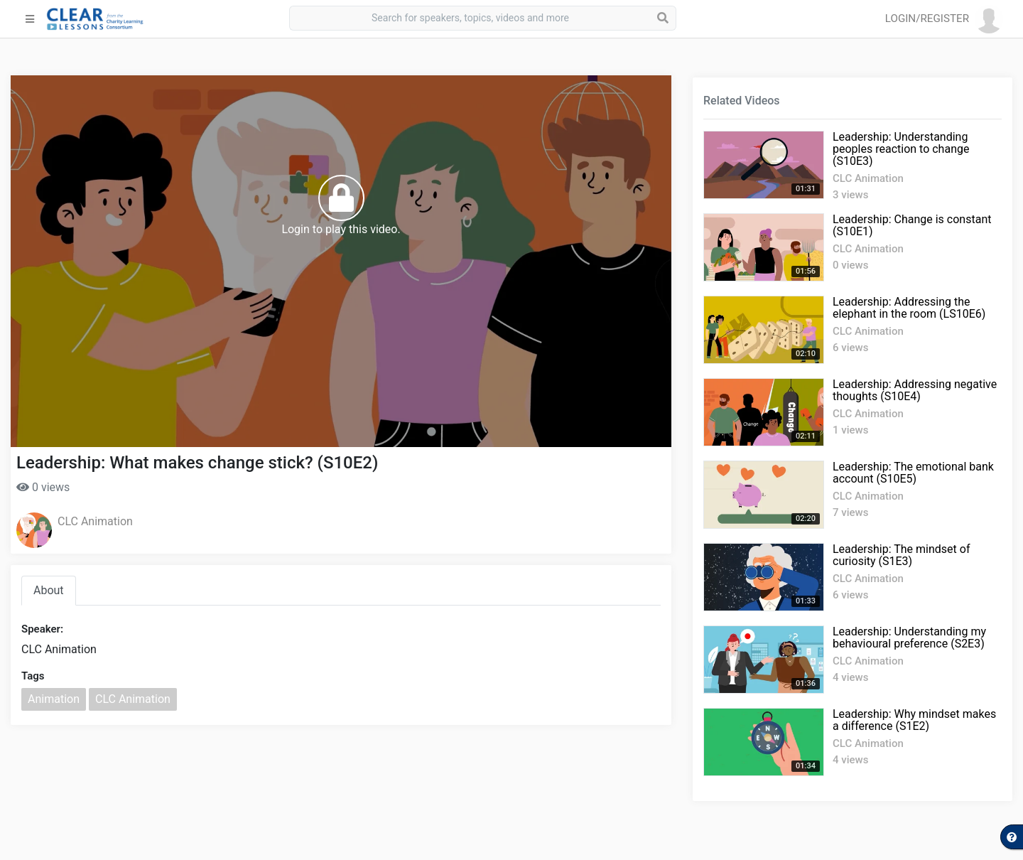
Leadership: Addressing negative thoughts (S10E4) (915, 390)
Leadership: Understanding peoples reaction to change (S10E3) (901, 149)
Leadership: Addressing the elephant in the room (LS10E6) (909, 308)
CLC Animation (95, 521)
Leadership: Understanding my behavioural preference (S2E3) (909, 637)
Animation (54, 699)
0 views (43, 487)
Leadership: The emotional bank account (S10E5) (913, 472)
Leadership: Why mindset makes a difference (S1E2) (914, 720)
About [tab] (48, 590)
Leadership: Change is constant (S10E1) (912, 225)
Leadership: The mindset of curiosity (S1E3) (901, 555)
